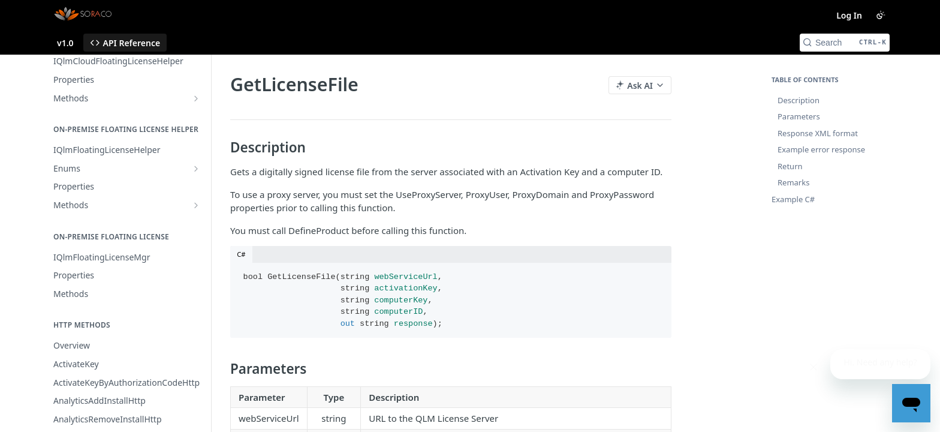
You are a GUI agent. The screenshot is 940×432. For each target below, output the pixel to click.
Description (799, 100)
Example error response (821, 149)
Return (790, 166)
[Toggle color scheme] (881, 15)
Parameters (799, 116)
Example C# (793, 199)
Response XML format (818, 133)
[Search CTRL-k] (845, 43)
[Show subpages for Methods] (196, 98)
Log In (849, 15)
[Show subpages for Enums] (196, 168)
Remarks (793, 182)
